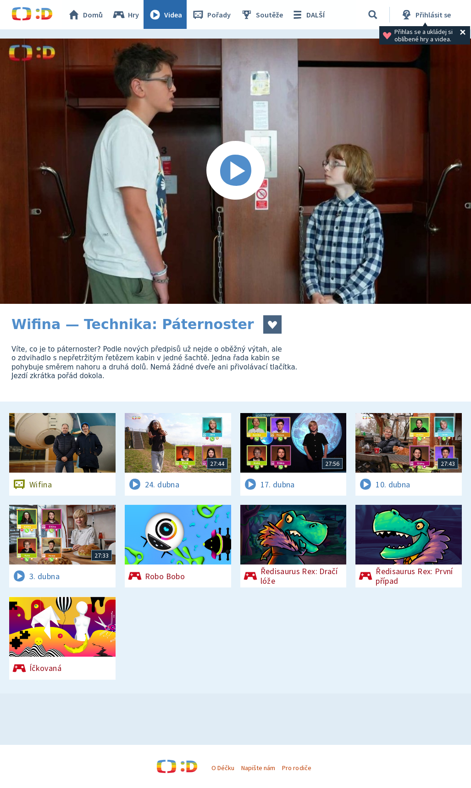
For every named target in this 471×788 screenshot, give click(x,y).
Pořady (211, 15)
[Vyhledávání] (373, 14)
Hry (125, 15)
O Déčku (222, 768)
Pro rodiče (296, 768)
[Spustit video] (235, 171)
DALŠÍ (308, 15)
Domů (85, 15)
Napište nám (258, 768)
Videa (166, 15)
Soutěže (261, 15)
